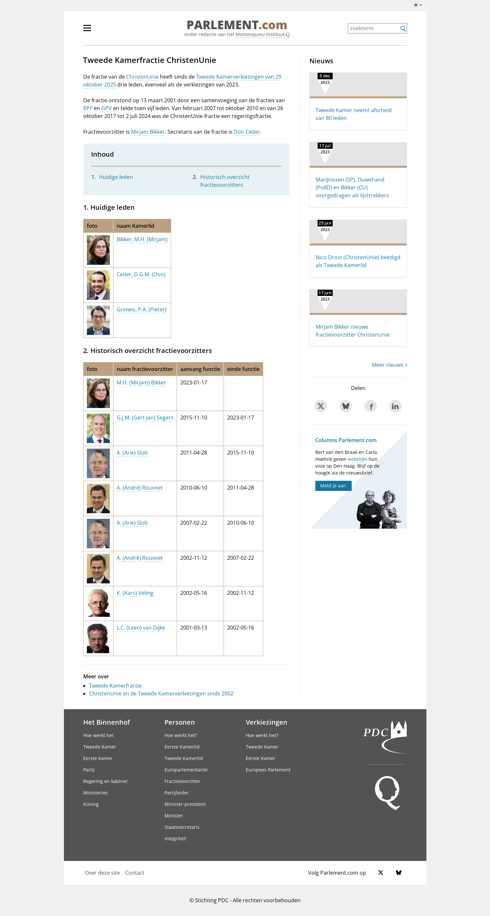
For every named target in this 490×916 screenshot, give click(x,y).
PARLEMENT (236, 25)
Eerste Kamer (98, 758)
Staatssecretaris (182, 827)
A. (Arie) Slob (132, 452)
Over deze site (102, 872)
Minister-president (185, 804)
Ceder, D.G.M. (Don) (141, 274)
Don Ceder (247, 131)
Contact (135, 872)
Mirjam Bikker (148, 131)
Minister (174, 815)
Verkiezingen (266, 722)
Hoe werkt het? (181, 735)
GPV (106, 108)
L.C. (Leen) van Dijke (141, 627)
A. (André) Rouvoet (140, 487)
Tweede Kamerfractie (115, 685)
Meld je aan (333, 485)
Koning (91, 804)
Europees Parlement (268, 770)
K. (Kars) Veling (135, 592)
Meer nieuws (387, 364)
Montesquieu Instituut (260, 34)
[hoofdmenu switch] (87, 31)
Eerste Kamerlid (182, 747)
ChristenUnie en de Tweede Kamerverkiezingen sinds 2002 (161, 693)
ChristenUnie (142, 76)
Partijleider (177, 792)
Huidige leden (116, 177)
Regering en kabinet (105, 781)
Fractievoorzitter (182, 781)
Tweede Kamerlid (184, 758)
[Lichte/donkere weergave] (420, 6)
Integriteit (175, 838)
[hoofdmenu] (108, 31)
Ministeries (95, 792)
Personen (180, 722)
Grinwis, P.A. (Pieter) (142, 309)
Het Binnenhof (106, 722)
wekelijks (357, 459)
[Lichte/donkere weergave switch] (420, 5)
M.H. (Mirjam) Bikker (141, 382)
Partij (89, 770)
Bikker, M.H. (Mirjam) (142, 239)
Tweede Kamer (99, 747)
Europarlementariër (186, 770)
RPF (87, 108)
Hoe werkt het (98, 735)
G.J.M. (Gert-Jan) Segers (145, 417)
